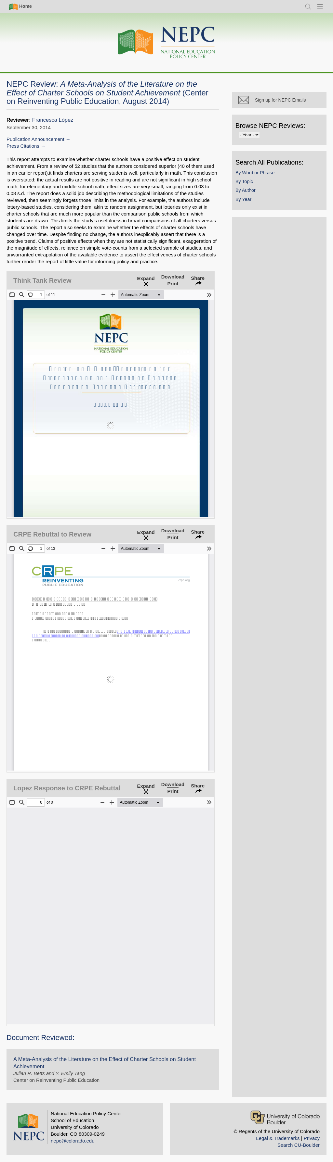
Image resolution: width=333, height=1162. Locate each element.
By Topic (244, 181)
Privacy (312, 1138)
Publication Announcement (35, 139)
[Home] (166, 43)
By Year (243, 199)
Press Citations (23, 146)
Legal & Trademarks (278, 1138)
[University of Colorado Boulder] (285, 1117)
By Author (245, 190)
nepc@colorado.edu (73, 1140)
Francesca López (52, 120)
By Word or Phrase (254, 172)
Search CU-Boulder (298, 1145)
